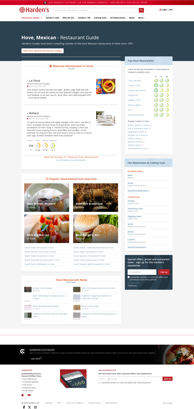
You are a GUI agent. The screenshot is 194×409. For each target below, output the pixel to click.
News (132, 17)
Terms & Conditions (74, 403)
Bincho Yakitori (134, 105)
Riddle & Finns (134, 100)
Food (38, 141)
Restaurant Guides (31, 17)
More (141, 17)
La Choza (34, 80)
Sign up (164, 272)
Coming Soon (100, 17)
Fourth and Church (136, 115)
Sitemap (48, 403)
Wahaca (34, 113)
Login (163, 9)
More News (71, 282)
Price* (30, 141)
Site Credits (168, 403)
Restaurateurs (111, 403)
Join (171, 9)
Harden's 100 (84, 17)
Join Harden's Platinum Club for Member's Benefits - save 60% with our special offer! (98, 2)
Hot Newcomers (117, 17)
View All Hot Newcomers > (138, 190)
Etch (130, 110)
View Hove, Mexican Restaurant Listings (42, 50)
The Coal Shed (134, 80)
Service (45, 141)
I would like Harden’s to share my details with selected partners (124, 383)
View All (71, 69)
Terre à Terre (134, 85)
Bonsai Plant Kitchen (137, 90)
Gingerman (133, 95)
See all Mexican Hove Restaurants (71, 160)
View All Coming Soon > (137, 247)
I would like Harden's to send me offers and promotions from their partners (147, 278)
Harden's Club (52, 17)
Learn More (35, 359)
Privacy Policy (133, 283)
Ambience (53, 141)
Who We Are (68, 17)
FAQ (59, 403)
